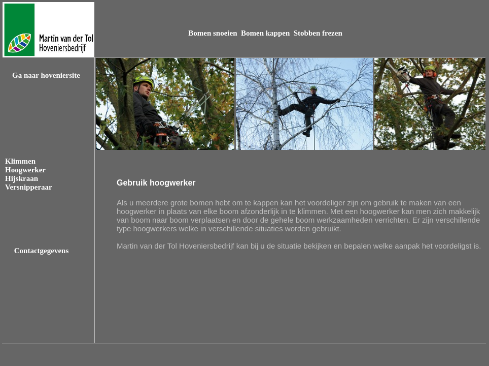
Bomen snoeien (213, 33)
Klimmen (20, 161)
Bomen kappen (266, 33)
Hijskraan (21, 178)
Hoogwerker (25, 170)
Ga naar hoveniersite (46, 75)
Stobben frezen (318, 33)
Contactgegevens (41, 251)
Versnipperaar (28, 187)
